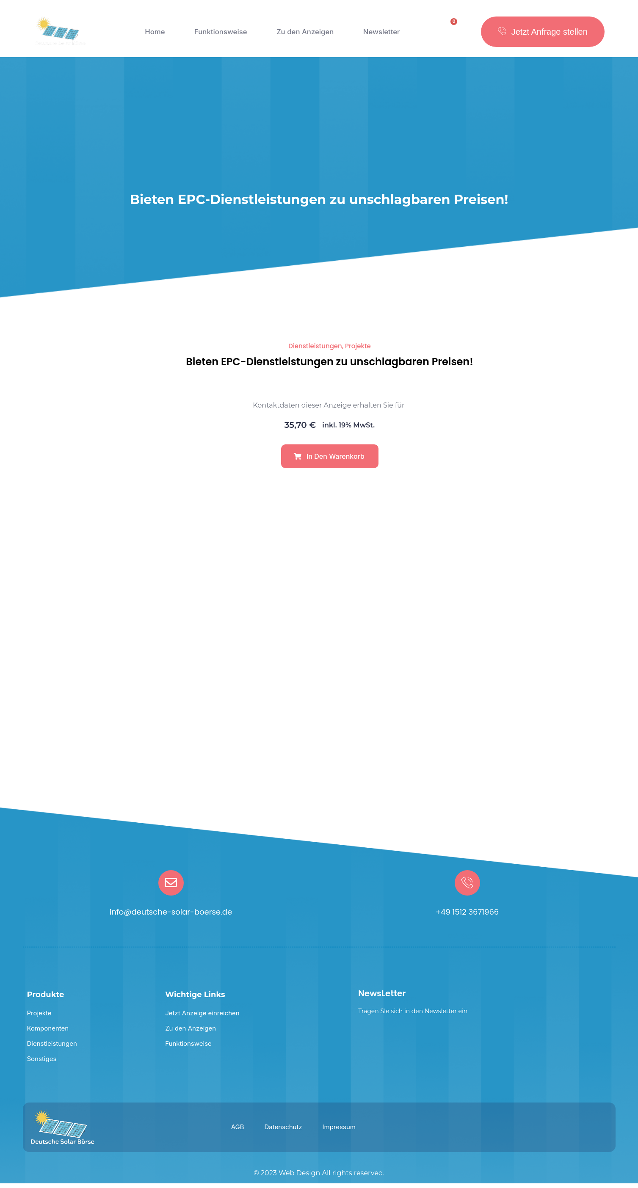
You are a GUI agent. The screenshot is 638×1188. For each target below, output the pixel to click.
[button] (329, 460)
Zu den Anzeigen (304, 36)
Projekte (358, 350)
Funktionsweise (217, 36)
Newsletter (382, 36)
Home (153, 36)
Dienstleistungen (315, 350)
